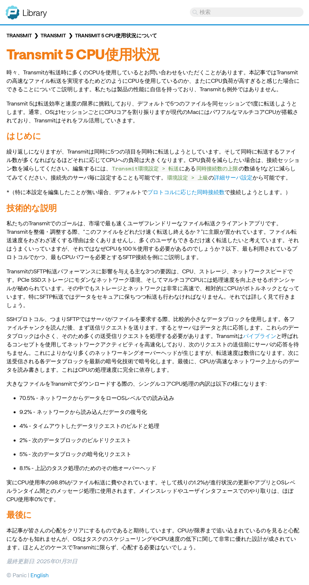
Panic (12, 9)
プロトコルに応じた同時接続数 (186, 192)
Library (34, 12)
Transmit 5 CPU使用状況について (116, 35)
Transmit (19, 35)
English (40, 575)
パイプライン (259, 335)
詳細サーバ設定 (233, 177)
